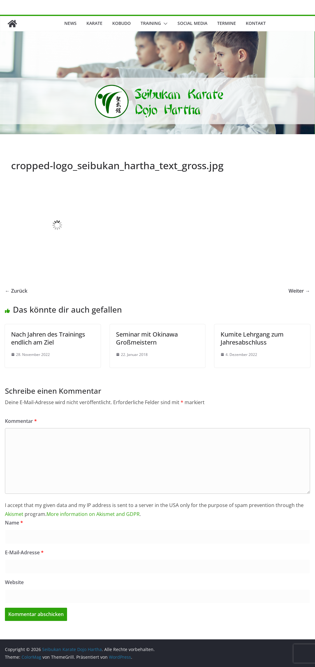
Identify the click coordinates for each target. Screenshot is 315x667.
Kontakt (256, 23)
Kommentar (21, 421)
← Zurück (16, 290)
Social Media (192, 23)
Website (14, 582)
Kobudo (121, 23)
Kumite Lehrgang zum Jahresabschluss (252, 338)
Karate (94, 23)
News (70, 23)
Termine (226, 23)
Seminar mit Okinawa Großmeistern (147, 338)
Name (14, 522)
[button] (164, 23)
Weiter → (299, 290)
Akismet (14, 514)
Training (151, 23)
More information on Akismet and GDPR (93, 514)
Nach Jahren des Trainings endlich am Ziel (48, 338)
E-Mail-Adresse (24, 552)
